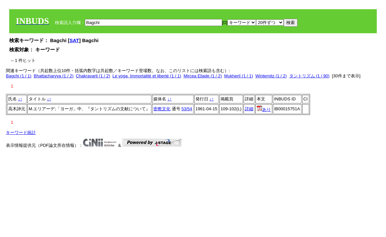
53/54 (186, 108)
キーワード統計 (21, 132)
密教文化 (161, 108)
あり (264, 109)
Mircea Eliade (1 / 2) (203, 75)
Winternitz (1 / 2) (271, 75)
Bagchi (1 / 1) (18, 75)
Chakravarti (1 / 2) (93, 75)
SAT (74, 40)
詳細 (249, 108)
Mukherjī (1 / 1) (238, 75)
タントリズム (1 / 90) (309, 75)
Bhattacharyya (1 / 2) (54, 75)
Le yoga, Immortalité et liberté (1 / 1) (147, 75)
